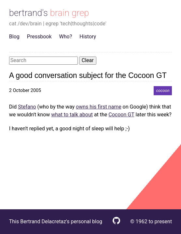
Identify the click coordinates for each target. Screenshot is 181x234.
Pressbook (39, 36)
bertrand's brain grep (49, 12)
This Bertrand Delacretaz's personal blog (55, 221)
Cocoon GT (121, 114)
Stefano (27, 107)
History (87, 36)
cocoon (162, 90)
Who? (65, 36)
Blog (14, 36)
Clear (88, 60)
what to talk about (72, 114)
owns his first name (98, 107)
